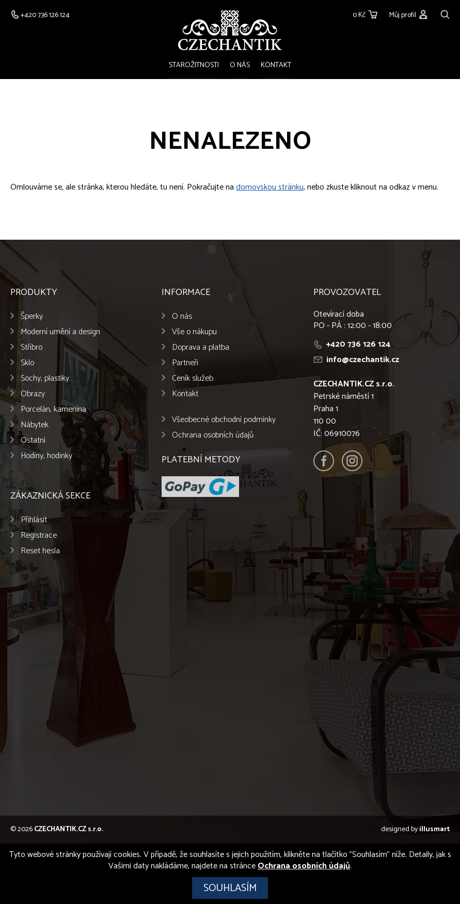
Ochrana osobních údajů (212, 436)
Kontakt (275, 65)
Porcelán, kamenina (53, 410)
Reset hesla (40, 551)
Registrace (39, 536)
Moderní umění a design (60, 332)
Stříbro (31, 348)
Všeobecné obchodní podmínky (224, 420)
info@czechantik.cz (362, 360)
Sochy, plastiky (45, 379)
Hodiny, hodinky (46, 456)
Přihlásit (34, 520)
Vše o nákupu (194, 332)
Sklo (27, 363)
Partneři (185, 363)
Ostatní (33, 441)
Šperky (32, 317)
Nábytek (35, 425)
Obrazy (33, 394)
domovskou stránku (270, 188)
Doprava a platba (200, 348)
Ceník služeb (192, 379)
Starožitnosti (195, 65)
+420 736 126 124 (358, 345)
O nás (240, 65)
